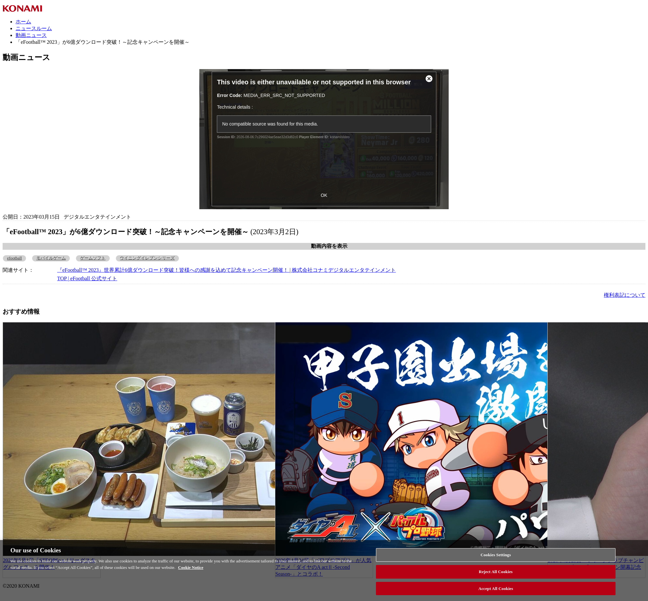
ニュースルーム (34, 28)
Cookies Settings (495, 557)
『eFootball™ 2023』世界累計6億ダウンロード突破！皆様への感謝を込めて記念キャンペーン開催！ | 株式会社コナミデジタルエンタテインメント (226, 270)
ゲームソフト (93, 258)
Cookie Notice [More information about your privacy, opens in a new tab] (191, 570)
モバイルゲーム (51, 258)
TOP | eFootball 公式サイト (87, 278)
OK (324, 195)
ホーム (23, 21)
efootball (14, 258)
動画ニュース (31, 35)
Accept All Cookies (495, 591)
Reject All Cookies (496, 574)
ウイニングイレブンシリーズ (147, 258)
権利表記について (624, 295)
